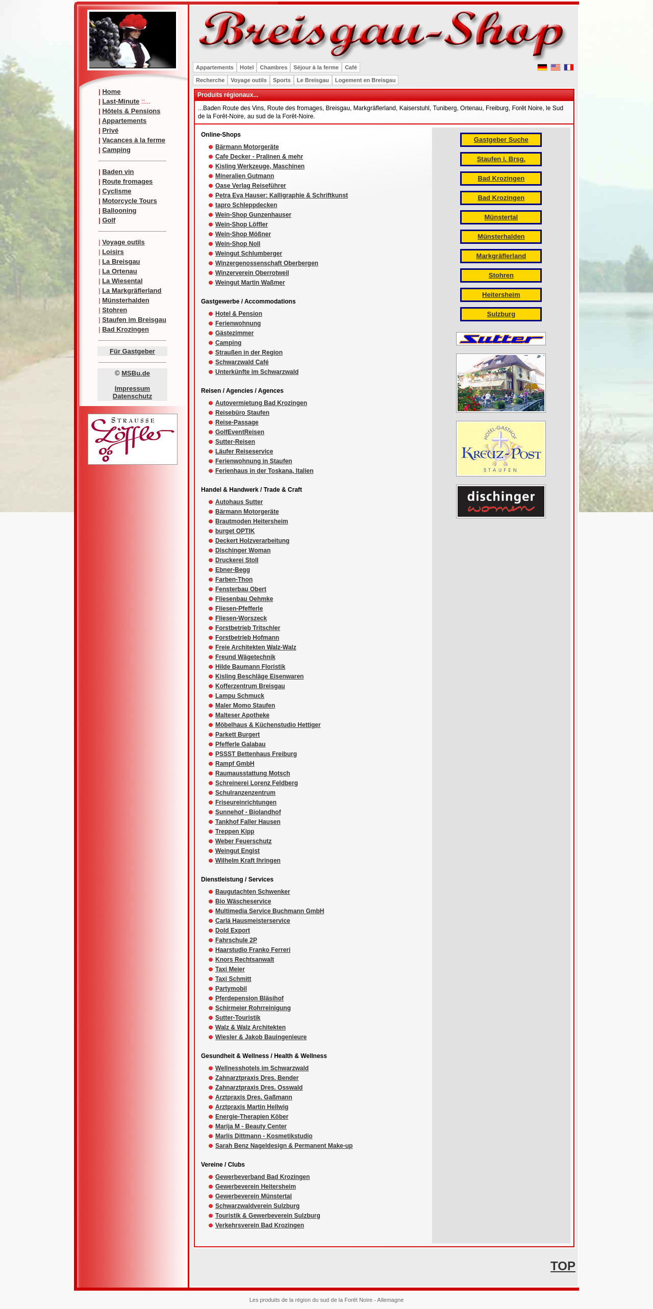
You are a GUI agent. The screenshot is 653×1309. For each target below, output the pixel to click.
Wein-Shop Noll (237, 243)
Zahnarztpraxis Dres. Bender (256, 1077)
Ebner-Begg (232, 569)
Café (351, 67)
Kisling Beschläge (242, 676)
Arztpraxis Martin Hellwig (251, 1107)
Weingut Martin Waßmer (250, 282)
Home (111, 91)
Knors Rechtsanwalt (244, 959)
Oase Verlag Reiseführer (250, 185)
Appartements (124, 120)
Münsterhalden (125, 300)
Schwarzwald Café (242, 362)
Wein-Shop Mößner (243, 234)
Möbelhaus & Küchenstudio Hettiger (268, 724)
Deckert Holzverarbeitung (252, 540)
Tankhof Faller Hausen (248, 821)
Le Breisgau (313, 80)
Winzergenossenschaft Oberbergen (266, 263)
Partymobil (231, 988)
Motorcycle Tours (129, 201)
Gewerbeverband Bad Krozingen (262, 1176)
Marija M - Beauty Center (251, 1126)
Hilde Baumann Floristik (250, 666)
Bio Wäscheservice (243, 901)
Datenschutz (132, 396)
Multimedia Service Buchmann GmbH (269, 911)
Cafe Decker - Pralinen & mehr (259, 156)
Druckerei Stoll (237, 560)
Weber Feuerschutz (243, 841)
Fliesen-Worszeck (241, 618)
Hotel (247, 67)
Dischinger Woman (242, 550)
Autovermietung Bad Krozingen (261, 403)
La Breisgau (121, 261)
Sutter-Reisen (235, 441)
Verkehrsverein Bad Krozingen (259, 1225)
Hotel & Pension (238, 313)
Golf (108, 220)
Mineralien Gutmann (244, 176)
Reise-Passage (237, 422)
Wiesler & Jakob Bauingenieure (261, 1037)
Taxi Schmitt (233, 979)
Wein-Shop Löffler (241, 224)
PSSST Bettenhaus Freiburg (256, 754)
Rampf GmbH (235, 763)
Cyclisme (116, 191)
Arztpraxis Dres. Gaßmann (253, 1097)
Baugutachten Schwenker (252, 891)
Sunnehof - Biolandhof (248, 812)
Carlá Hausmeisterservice (252, 920)
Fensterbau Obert (240, 589)
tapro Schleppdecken (246, 205)
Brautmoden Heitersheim (251, 521)
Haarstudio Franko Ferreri (252, 949)
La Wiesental (122, 281)
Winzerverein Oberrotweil (252, 272)
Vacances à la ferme (133, 140)
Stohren (114, 310)
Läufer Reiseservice (244, 451)
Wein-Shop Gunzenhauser (253, 214)
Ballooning (119, 210)
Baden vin (118, 171)
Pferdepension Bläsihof (249, 998)
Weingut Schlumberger (248, 253)
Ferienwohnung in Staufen (253, 461)
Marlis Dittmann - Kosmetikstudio (264, 1136)
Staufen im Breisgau (134, 319)
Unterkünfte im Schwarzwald (256, 371)
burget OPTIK (235, 531)
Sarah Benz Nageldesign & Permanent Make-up (284, 1145)
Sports (282, 80)
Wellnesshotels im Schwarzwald (262, 1068)
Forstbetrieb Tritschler (247, 628)
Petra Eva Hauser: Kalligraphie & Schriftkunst (281, 195)
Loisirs (113, 252)
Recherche (210, 80)
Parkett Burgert (237, 734)
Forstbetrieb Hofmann (247, 637)
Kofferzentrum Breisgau (250, 686)
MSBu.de (135, 373)
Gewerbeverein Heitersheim (255, 1186)
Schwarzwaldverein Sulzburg (257, 1206)
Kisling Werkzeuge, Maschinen (260, 166)
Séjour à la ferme (316, 67)
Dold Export (232, 930)
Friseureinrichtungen (246, 802)
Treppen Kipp (235, 831)
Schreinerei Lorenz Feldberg (256, 783)
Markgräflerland (501, 256)
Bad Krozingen (125, 329)
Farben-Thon (234, 579)
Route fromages (127, 181)
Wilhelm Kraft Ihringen (248, 860)
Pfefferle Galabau (240, 744)
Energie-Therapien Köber (251, 1116)
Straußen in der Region (249, 352)
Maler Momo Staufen (245, 705)
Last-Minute (120, 101)
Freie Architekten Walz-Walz (255, 647)
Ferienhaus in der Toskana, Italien (264, 470)
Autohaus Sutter (239, 502)
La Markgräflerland (131, 290)
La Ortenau (119, 271)
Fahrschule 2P (236, 940)
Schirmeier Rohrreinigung (253, 1008)
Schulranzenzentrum (245, 792)
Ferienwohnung (238, 323)
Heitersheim (501, 294)
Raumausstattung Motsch (252, 773)
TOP (562, 1266)
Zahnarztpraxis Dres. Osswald (259, 1087)
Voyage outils (123, 242)
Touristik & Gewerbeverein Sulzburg (267, 1215)
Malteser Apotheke (242, 715)
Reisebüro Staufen (242, 412)
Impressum (132, 388)
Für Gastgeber (132, 351)
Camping (116, 150)
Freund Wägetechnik (245, 657)
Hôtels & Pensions (131, 111)
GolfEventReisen (239, 432)
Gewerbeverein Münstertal (253, 1196)
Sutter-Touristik (237, 1017)
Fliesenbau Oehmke (244, 598)
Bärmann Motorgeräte (247, 146)
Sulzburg (501, 314)
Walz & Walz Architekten (250, 1027)
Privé (110, 130)
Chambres (273, 67)
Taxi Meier (230, 969)
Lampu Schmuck (239, 695)
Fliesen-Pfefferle (239, 608)
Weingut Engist (237, 850)
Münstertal (501, 217)
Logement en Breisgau (365, 80)
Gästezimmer (234, 333)
